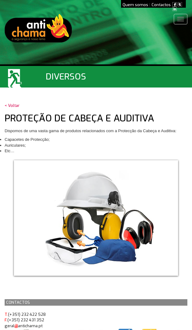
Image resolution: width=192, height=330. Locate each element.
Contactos (161, 4)
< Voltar (12, 105)
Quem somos (135, 4)
